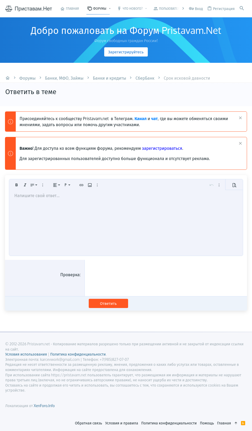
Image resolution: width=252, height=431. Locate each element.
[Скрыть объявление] (240, 118)
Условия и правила (121, 423)
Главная (224, 423)
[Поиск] (242, 8)
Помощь (207, 423)
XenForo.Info (44, 405)
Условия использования (26, 354)
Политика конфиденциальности (169, 423)
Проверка (70, 274)
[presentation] (129, 282)
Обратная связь (88, 423)
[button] (110, 8)
